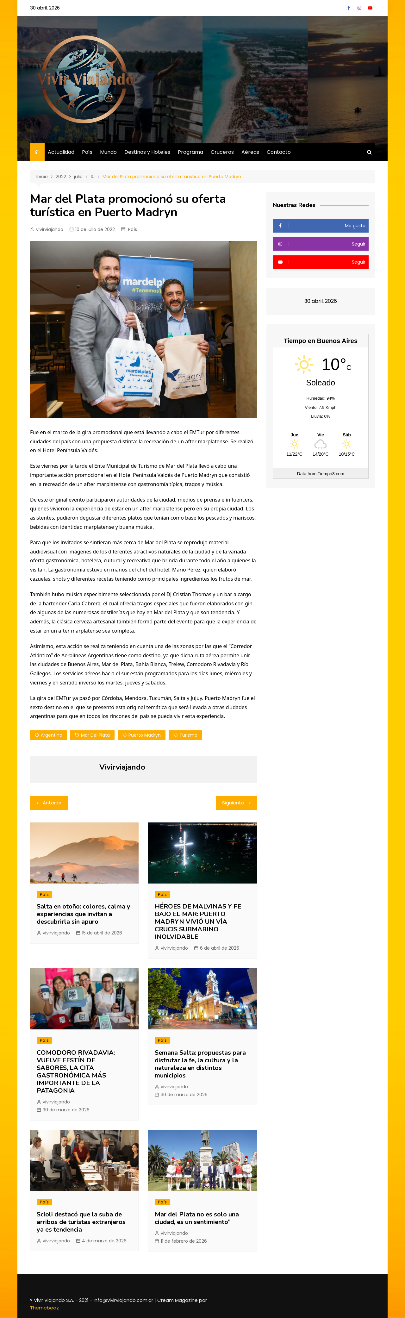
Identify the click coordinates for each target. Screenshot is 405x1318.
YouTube (370, 8)
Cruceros (222, 152)
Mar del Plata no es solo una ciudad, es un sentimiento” (197, 1218)
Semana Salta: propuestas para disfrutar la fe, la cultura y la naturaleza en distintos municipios (200, 1064)
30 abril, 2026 (45, 7)
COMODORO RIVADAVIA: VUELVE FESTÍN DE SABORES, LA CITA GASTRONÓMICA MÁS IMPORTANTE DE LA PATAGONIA (76, 1071)
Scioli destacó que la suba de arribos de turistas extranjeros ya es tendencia (81, 1222)
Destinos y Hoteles (147, 152)
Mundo (108, 152)
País (87, 152)
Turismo (188, 735)
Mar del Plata (95, 735)
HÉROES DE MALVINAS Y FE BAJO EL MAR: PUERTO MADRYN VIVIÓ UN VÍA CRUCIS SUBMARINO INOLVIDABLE (198, 921)
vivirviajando (49, 229)
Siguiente (233, 802)
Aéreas (250, 152)
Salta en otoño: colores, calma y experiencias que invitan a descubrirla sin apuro (83, 914)
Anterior (52, 802)
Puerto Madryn (144, 735)
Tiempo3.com (331, 473)
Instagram (359, 8)
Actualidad (61, 152)
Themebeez (44, 1307)
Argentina (51, 735)
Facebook (348, 8)
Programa (190, 152)
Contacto (279, 152)
